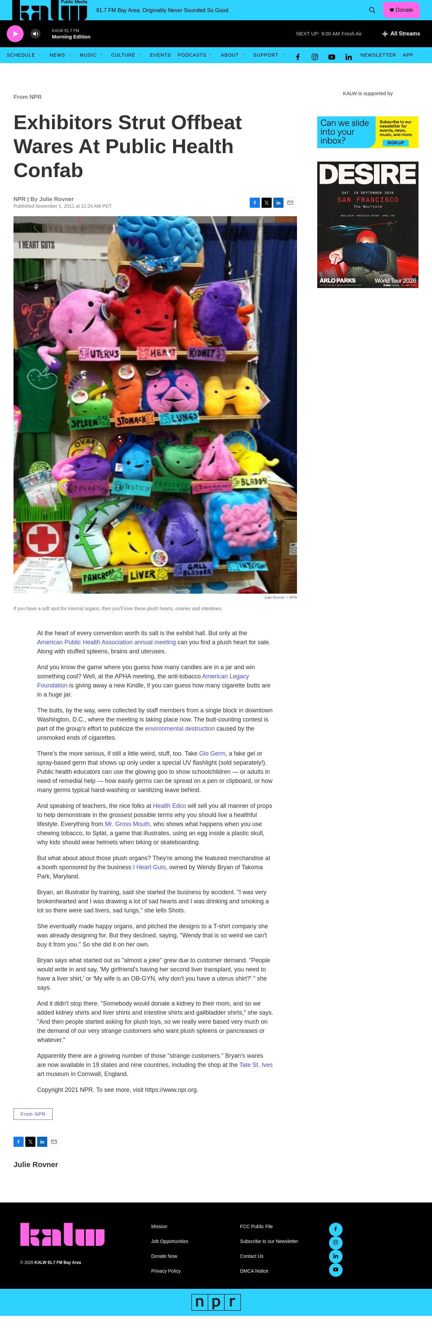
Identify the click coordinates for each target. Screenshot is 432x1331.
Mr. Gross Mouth (127, 839)
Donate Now (164, 1271)
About (230, 70)
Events (160, 70)
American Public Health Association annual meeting (106, 657)
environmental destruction (180, 743)
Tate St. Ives (256, 1080)
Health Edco (169, 821)
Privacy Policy (166, 1286)
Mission (159, 1241)
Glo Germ (212, 768)
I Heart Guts (149, 882)
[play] (15, 49)
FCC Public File (256, 1241)
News (57, 70)
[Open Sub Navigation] (40, 70)
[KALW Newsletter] (367, 147)
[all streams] (401, 48)
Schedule (21, 70)
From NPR (28, 112)
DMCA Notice (254, 1286)
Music (88, 70)
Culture (123, 70)
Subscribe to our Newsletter (269, 1256)
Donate (408, 17)
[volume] (35, 49)
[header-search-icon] (375, 18)
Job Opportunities (169, 1256)
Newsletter (378, 70)
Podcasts (192, 70)
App (408, 70)
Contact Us (251, 1271)
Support (265, 70)
